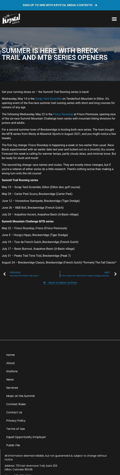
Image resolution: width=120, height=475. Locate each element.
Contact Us (14, 412)
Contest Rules (16, 404)
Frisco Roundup (63, 114)
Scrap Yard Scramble (48, 98)
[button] (114, 19)
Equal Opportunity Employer (26, 437)
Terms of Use (15, 429)
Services (12, 388)
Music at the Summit (20, 396)
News (10, 379)
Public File (13, 445)
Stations (12, 371)
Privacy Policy (16, 421)
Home (10, 355)
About (10, 363)
